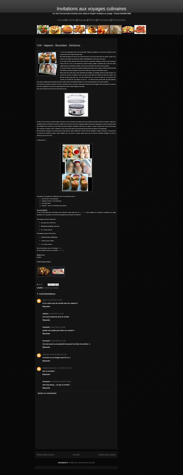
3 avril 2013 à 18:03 (55, 300)
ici (52, 244)
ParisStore (83, 212)
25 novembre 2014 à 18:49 (61, 381)
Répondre (46, 306)
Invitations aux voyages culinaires (91, 8)
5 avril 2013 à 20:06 (57, 327)
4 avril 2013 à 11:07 (56, 314)
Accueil (61, 20)
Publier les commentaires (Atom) (82, 463)
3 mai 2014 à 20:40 (64, 368)
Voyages (83, 20)
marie (44, 300)
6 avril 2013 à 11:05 (58, 341)
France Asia (61, 250)
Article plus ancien (107, 455)
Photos (93, 20)
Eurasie (60, 248)
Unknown (46, 354)
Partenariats (119, 20)
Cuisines (72, 20)
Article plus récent (45, 455)
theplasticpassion (49, 368)
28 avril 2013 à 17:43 (58, 354)
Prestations (104, 20)
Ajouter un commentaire (47, 393)
